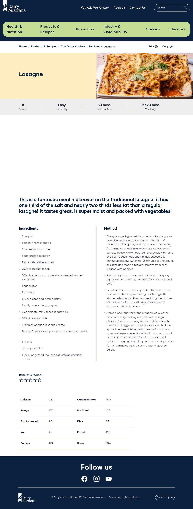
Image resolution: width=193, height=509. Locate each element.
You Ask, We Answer (95, 7)
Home (23, 46)
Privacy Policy (132, 497)
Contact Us (138, 7)
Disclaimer (114, 497)
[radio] (21, 380)
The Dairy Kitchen (73, 46)
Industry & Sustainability (115, 29)
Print (153, 46)
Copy (167, 46)
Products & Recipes (50, 29)
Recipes (119, 7)
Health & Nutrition (14, 29)
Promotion (85, 29)
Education (177, 29)
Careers (153, 29)
